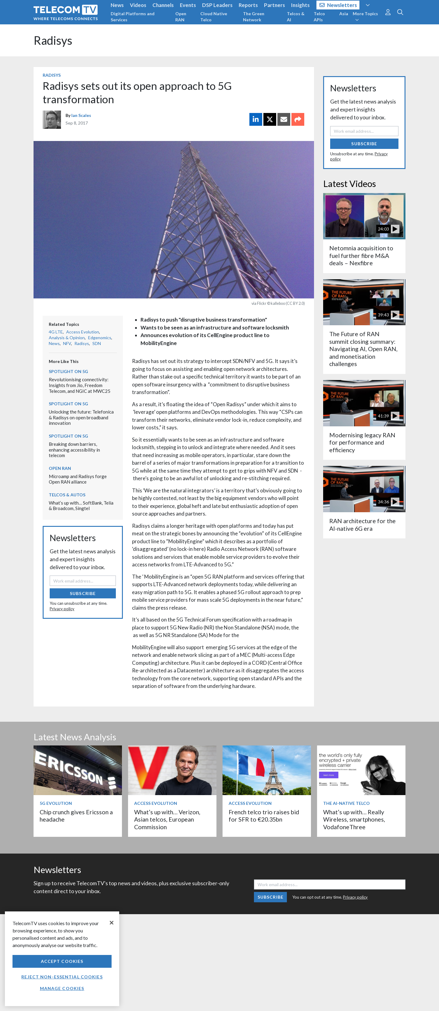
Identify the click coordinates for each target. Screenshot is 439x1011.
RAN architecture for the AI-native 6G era (362, 524)
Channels (163, 5)
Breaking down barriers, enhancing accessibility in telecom (74, 449)
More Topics (365, 16)
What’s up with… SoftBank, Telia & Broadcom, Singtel (81, 505)
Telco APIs (319, 16)
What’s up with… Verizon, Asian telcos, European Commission (167, 819)
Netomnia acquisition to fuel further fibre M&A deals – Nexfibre (361, 255)
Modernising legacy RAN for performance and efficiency (362, 442)
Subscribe (83, 593)
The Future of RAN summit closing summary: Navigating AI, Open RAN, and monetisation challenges (363, 348)
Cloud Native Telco (213, 16)
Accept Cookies (62, 961)
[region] (62, 958)
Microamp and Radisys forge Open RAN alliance (78, 479)
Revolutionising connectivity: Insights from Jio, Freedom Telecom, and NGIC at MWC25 (79, 385)
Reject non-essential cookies (61, 976)
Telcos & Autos (67, 494)
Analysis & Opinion (67, 337)
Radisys (53, 40)
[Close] (111, 922)
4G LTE (56, 331)
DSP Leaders (217, 5)
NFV (67, 343)
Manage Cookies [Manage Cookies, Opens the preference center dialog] (62, 988)
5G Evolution (56, 803)
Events (188, 5)
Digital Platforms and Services (133, 16)
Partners (274, 5)
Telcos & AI (296, 16)
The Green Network (253, 16)
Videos (138, 5)
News (117, 5)
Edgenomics (99, 337)
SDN (96, 343)
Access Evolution (82, 331)
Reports (248, 5)
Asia (343, 13)
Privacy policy (62, 608)
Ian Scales (81, 115)
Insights (300, 5)
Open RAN (180, 16)
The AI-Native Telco (346, 803)
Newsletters (338, 5)
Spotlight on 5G (68, 371)
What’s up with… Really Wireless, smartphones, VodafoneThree (354, 819)
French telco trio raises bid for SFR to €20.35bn (264, 815)
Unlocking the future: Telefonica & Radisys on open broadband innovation (81, 417)
